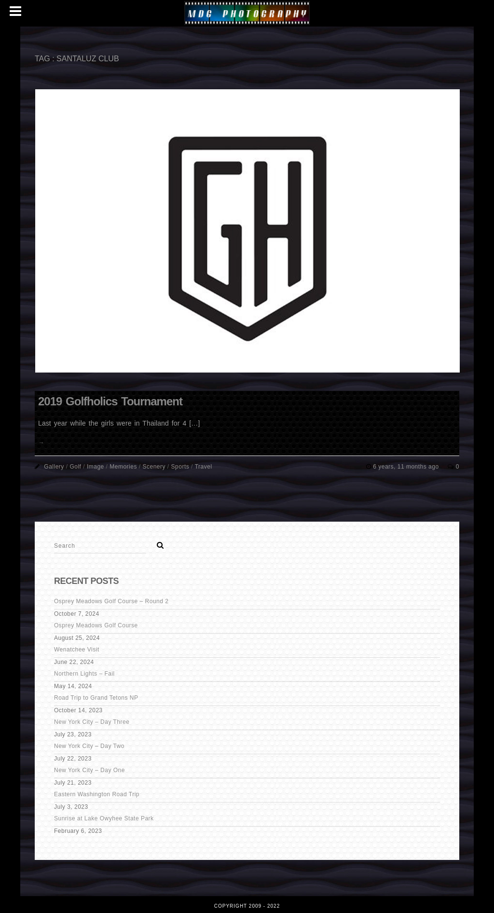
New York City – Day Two (89, 746)
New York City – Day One (89, 770)
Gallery (54, 466)
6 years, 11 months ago (406, 466)
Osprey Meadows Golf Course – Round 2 (111, 601)
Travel (203, 466)
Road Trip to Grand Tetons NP (96, 697)
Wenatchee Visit (76, 649)
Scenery (153, 466)
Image (95, 466)
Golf (75, 466)
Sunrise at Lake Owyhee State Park (104, 818)
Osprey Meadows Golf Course (96, 625)
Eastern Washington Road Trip (96, 794)
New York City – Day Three (91, 722)
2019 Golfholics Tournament (110, 401)
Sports (180, 466)
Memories (123, 466)
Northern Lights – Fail (84, 673)
